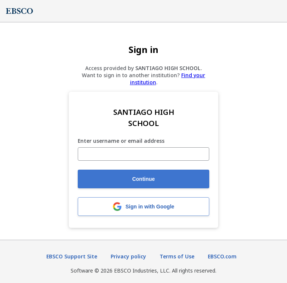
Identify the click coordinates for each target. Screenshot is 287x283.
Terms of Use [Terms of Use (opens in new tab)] (177, 256)
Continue (143, 179)
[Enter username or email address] (143, 154)
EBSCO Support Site (71, 256)
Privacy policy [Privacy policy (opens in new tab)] (128, 256)
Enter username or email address (121, 141)
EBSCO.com (222, 256)
